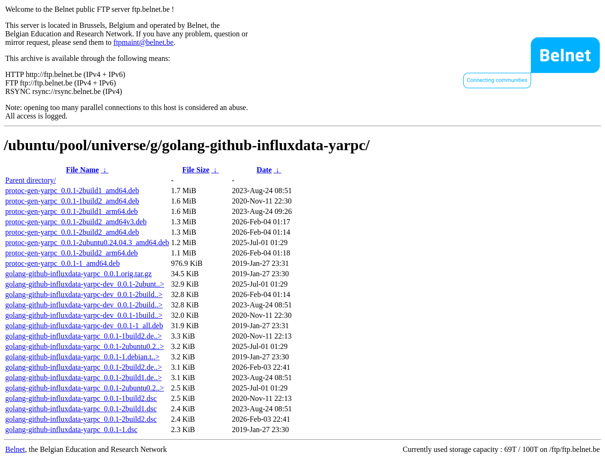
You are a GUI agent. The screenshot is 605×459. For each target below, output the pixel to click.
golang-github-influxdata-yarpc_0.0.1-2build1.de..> (83, 378)
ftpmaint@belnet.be (144, 42)
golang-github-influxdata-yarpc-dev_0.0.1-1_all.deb (84, 326)
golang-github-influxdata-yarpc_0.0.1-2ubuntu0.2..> (84, 346)
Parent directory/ (30, 180)
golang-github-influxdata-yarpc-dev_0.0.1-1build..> (84, 315)
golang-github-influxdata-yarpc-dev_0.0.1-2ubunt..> (84, 284)
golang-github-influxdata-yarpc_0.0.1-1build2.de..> (83, 336)
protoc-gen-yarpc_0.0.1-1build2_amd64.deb (72, 201)
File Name (82, 170)
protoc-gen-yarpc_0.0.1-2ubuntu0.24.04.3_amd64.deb (87, 242)
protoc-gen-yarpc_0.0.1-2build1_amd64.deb (72, 191)
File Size (195, 170)
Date (264, 170)
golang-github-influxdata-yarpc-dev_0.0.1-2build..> (84, 294)
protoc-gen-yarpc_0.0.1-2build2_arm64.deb (71, 253)
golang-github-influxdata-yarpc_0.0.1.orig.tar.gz (78, 274)
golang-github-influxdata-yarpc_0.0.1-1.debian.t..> (82, 357)
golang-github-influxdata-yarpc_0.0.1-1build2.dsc (81, 398)
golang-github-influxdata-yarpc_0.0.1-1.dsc (71, 429)
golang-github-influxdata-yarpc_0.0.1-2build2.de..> (83, 367)
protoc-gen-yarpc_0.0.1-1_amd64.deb (62, 263)
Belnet (15, 449)
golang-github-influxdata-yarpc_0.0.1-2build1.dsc (81, 409)
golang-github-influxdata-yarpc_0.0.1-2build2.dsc (81, 419)
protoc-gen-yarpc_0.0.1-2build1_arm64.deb (71, 211)
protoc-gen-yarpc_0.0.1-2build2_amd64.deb (72, 232)
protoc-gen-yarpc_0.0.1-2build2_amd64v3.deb (76, 222)
